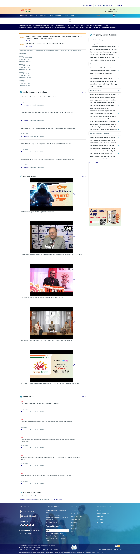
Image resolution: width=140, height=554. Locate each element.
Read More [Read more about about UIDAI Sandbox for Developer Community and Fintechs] (29, 46)
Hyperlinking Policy (76, 516)
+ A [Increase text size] (98, 5)
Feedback (74, 528)
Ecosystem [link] (43, 15)
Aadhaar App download (25, 27)
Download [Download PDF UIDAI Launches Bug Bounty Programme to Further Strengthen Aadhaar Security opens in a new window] (25, 152)
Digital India (100, 516)
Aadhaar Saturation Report (28, 499)
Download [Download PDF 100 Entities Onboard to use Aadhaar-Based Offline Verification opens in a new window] (25, 105)
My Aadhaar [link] (23, 15)
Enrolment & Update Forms (63, 25)
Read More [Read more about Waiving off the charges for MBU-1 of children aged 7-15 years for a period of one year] (29, 41)
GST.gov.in (100, 519)
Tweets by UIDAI (93, 163)
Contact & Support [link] (69, 15)
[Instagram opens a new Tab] (30, 525)
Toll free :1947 (27, 511)
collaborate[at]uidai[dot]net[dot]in (28, 534)
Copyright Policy (75, 519)
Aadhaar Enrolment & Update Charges (43, 25)
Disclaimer (74, 522)
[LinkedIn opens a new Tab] (33, 525)
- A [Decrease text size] (100, 5)
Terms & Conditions (76, 510)
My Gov (99, 510)
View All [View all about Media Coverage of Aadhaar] (84, 92)
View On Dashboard (56, 499)
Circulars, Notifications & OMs (47, 27)
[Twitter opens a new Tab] (24, 525)
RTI (87, 27)
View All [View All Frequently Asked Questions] (105, 159)
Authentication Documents (108, 27)
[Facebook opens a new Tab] (21, 525)
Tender (36, 27)
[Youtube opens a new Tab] (27, 525)
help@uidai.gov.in (29, 516)
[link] (24, 15)
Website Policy (75, 507)
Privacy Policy (75, 513)
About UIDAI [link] (33, 15)
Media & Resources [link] (55, 15)
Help (72, 525)
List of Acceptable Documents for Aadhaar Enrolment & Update (90, 25)
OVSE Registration (94, 27)
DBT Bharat (100, 522)
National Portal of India (103, 513)
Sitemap (73, 531)
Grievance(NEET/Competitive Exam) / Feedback (70, 27)
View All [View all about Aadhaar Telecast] (84, 176)
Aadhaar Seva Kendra (25, 25)
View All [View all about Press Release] (84, 396)
